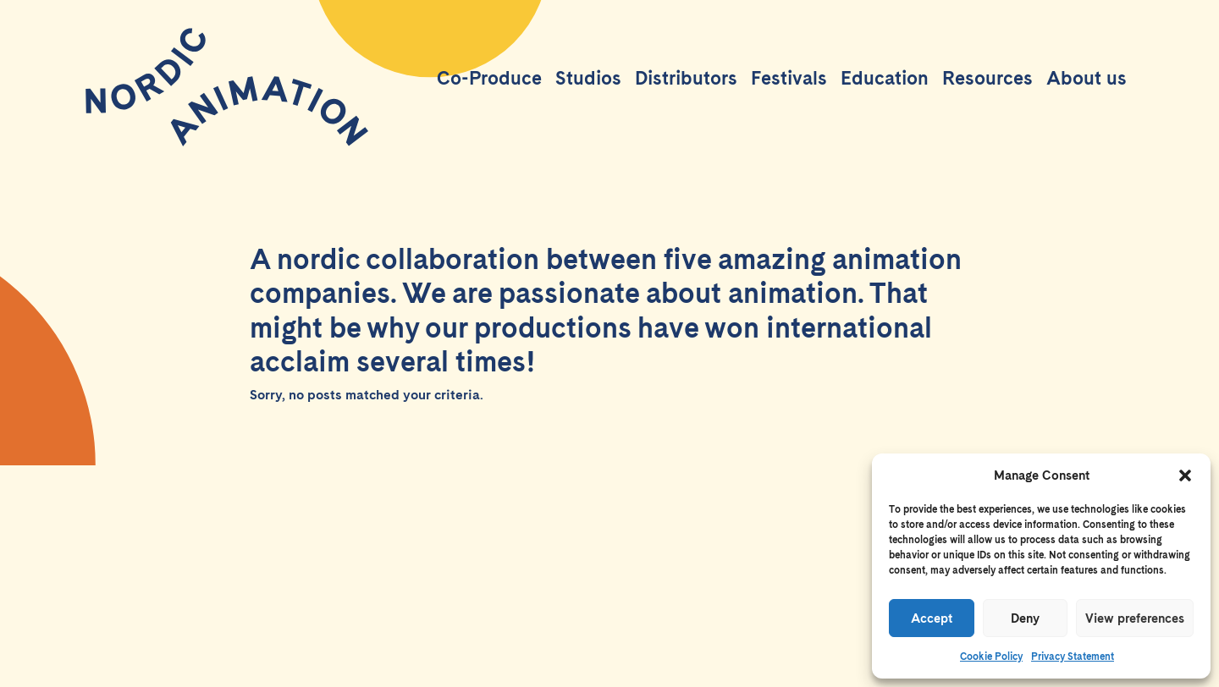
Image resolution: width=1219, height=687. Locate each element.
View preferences (1134, 618)
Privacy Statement (1072, 656)
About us (1086, 78)
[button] (1185, 475)
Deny (1025, 618)
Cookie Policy (991, 656)
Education (885, 78)
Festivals (789, 78)
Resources (987, 78)
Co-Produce (489, 78)
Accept (931, 618)
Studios (588, 78)
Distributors (686, 78)
